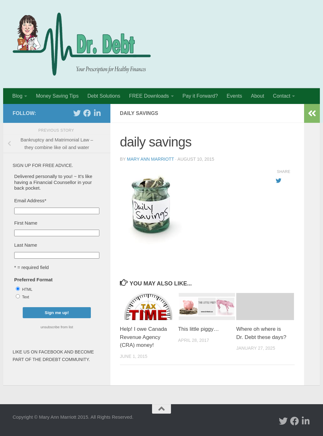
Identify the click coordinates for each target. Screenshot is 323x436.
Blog (17, 96)
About (257, 96)
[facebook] (87, 113)
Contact (281, 96)
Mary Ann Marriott (150, 159)
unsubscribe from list (56, 327)
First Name (25, 223)
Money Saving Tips (57, 96)
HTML (27, 289)
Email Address (30, 200)
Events (234, 96)
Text (25, 297)
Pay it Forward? (200, 96)
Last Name (25, 245)
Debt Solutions (103, 96)
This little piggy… (198, 329)
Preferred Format (33, 279)
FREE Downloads (149, 96)
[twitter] (77, 113)
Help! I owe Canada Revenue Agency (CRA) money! (143, 337)
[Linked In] (97, 113)
